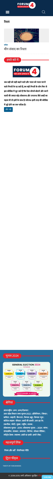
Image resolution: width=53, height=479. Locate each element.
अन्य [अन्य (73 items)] (15, 410)
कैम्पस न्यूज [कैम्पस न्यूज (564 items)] (38, 417)
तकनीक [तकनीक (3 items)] (7, 424)
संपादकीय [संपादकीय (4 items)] (7, 431)
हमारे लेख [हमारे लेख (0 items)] (36, 435)
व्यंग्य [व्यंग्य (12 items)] (45, 428)
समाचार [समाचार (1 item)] (23, 431)
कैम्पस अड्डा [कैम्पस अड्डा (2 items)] (28, 417)
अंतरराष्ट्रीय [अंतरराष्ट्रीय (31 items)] (8, 410)
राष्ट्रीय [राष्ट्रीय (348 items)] (24, 424)
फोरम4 (41, 476)
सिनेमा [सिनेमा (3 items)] (29, 431)
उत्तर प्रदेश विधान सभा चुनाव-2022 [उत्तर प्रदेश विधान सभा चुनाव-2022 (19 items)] (17, 414)
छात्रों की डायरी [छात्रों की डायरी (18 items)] (28, 421)
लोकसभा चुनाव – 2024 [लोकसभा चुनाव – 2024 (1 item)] (32, 428)
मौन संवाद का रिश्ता (15, 49)
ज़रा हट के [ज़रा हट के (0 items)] (39, 421)
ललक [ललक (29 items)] (29, 424)
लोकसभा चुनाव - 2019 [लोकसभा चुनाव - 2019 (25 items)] (13, 428)
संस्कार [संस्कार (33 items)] (15, 431)
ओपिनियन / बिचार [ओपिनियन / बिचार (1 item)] (39, 414)
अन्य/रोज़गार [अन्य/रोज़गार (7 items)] (23, 410)
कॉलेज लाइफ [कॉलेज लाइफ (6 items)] (9, 421)
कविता (6, 45)
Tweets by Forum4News (12, 466)
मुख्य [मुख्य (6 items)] (18, 424)
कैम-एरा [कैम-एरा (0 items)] (20, 417)
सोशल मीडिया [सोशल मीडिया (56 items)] (39, 431)
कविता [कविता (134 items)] (6, 417)
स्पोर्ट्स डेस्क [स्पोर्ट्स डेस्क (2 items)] (8, 435)
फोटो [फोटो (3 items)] (13, 424)
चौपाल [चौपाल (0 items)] (18, 421)
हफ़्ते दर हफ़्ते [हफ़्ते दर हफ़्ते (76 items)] (26, 435)
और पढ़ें (8, 109)
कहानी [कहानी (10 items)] (12, 417)
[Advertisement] (26, 153)
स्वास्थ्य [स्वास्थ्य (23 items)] (17, 435)
